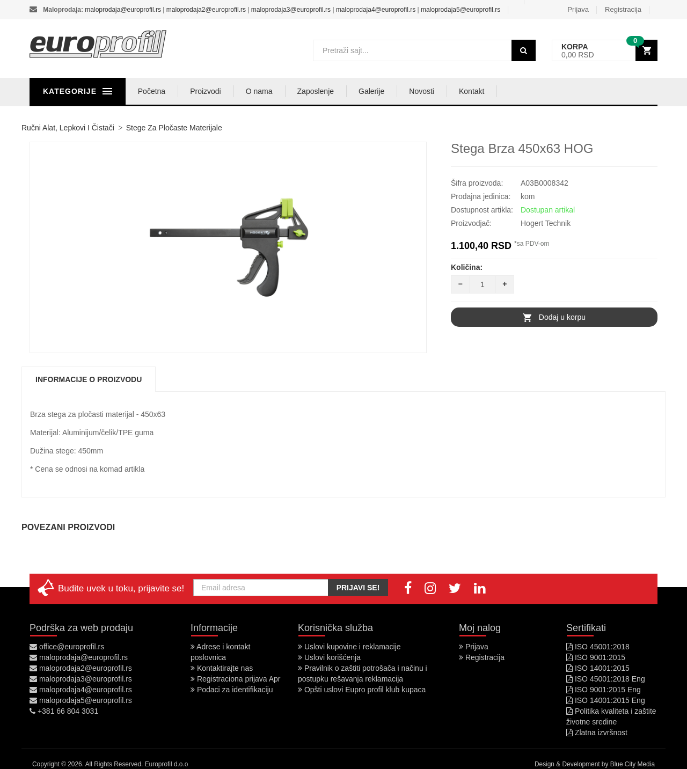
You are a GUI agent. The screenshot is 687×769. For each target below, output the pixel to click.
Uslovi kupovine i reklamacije (349, 646)
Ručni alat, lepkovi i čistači (67, 127)
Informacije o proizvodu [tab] (88, 379)
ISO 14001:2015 (598, 668)
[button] (604, 51)
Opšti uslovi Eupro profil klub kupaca (362, 689)
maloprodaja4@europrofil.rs (375, 9)
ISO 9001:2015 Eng (603, 689)
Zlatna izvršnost (596, 732)
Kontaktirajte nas (222, 668)
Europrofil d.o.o (166, 764)
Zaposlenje (364, 91)
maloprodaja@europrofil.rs (123, 9)
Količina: (467, 267)
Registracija (623, 9)
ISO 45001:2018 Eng (605, 679)
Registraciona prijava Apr (236, 679)
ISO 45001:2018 (598, 646)
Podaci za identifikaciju (232, 689)
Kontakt (520, 91)
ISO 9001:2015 (595, 657)
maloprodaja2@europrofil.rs (206, 9)
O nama (308, 91)
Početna (200, 91)
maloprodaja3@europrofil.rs (291, 9)
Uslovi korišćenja (329, 657)
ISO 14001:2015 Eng (605, 700)
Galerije (420, 91)
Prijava (578, 9)
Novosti (471, 91)
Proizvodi (254, 91)
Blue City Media (632, 764)
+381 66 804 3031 (64, 711)
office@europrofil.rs (67, 646)
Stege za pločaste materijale (174, 127)
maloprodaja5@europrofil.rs (460, 9)
